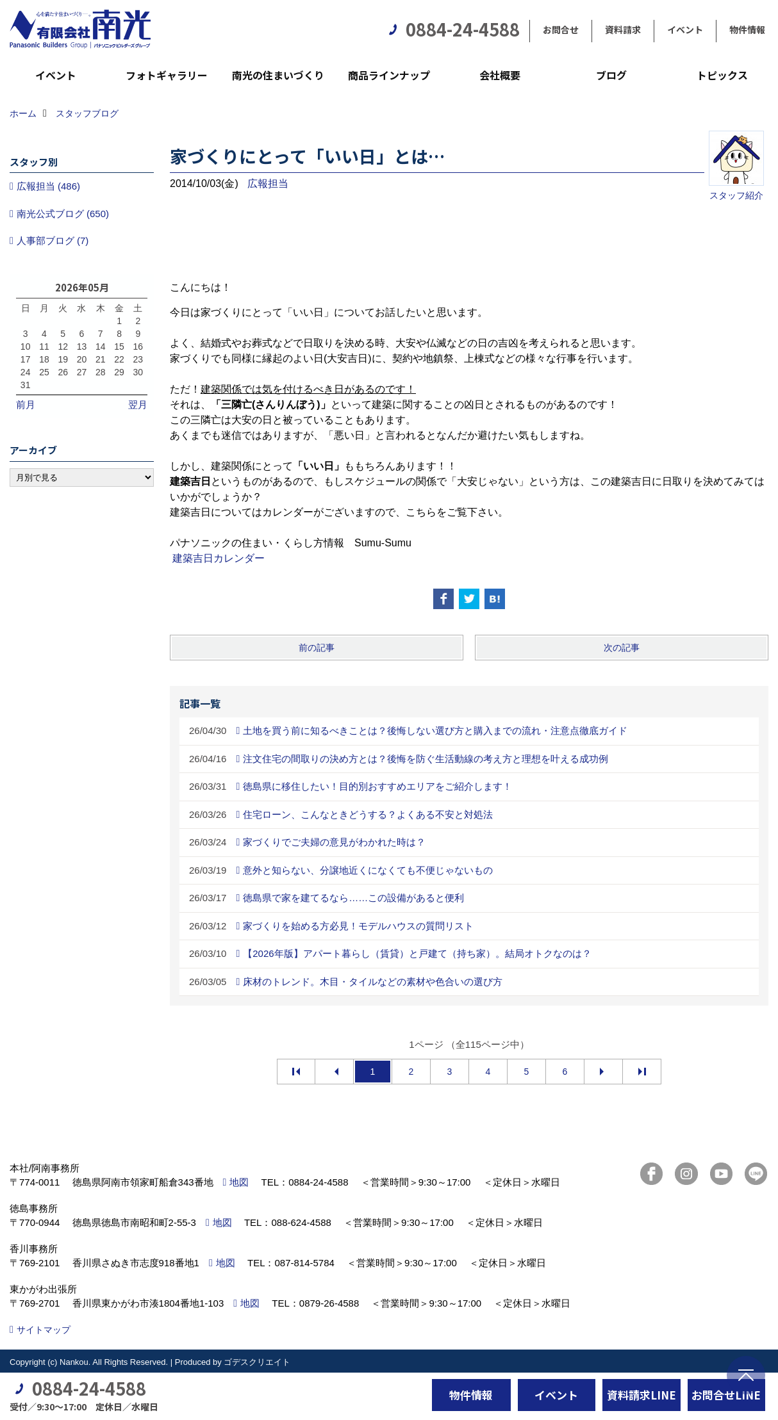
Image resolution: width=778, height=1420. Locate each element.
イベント (685, 29)
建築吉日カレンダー (218, 558)
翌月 (137, 404)
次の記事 (622, 647)
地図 (239, 1182)
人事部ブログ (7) (53, 240)
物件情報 (747, 29)
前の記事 (317, 647)
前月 (25, 404)
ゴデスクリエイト (257, 1362)
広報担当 (267, 183)
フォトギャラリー (167, 75)
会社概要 (499, 75)
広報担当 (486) (48, 186)
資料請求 (623, 29)
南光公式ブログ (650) (63, 213)
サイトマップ (43, 1330)
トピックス (722, 75)
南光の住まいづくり (278, 75)
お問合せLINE (726, 1395)
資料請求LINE (641, 1395)
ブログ (611, 75)
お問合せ (561, 29)
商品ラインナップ (389, 75)
